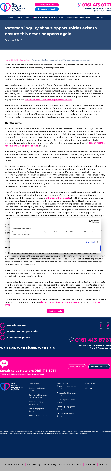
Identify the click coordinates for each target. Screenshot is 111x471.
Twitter (108, 325)
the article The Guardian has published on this (48, 99)
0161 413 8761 (96, 5)
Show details (90, 242)
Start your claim (47, 5)
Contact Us (98, 17)
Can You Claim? (23, 17)
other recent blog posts (58, 198)
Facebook (101, 325)
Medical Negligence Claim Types (48, 17)
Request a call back (46, 9)
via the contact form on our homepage (59, 302)
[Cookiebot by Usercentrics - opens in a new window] (90, 221)
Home (10, 17)
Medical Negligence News (78, 17)
